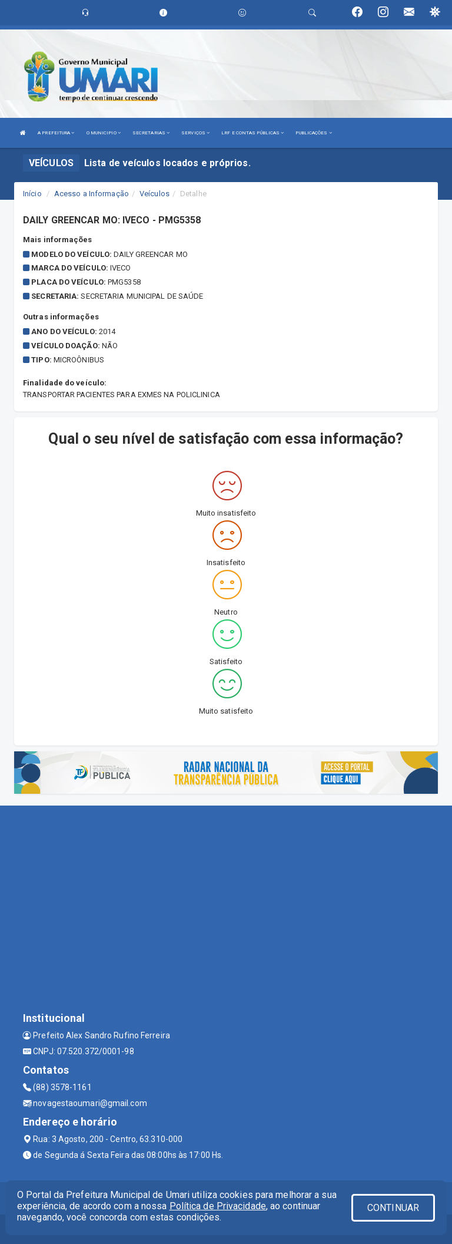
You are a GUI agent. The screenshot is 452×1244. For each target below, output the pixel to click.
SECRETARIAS (151, 133)
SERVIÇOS (195, 133)
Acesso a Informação (91, 193)
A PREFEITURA (56, 133)
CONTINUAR (393, 1207)
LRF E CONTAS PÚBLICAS (252, 133)
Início (32, 193)
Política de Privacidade (218, 1206)
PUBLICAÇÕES (313, 133)
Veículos (154, 193)
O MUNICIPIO (104, 133)
